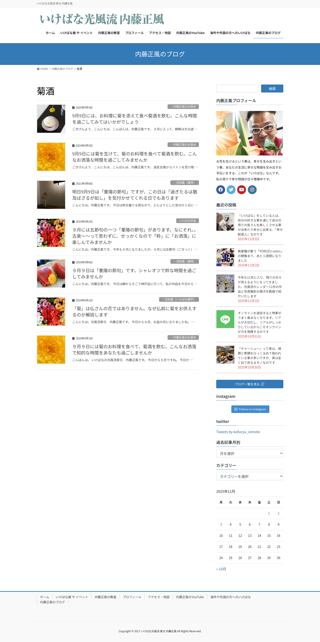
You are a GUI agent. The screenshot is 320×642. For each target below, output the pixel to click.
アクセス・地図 (159, 597)
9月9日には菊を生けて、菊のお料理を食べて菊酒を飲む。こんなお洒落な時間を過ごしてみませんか (134, 156)
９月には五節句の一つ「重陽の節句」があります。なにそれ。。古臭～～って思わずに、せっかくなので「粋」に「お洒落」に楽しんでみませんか (135, 235)
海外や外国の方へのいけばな (230, 597)
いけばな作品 (187, 220)
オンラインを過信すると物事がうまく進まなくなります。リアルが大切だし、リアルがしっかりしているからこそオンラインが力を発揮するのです (259, 322)
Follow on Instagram (250, 409)
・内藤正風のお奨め (183, 106)
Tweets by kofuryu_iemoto (238, 431)
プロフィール (132, 597)
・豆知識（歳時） (184, 182)
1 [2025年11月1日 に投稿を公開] (269, 513)
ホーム (44, 597)
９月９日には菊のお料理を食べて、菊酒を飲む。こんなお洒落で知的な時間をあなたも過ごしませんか (134, 349)
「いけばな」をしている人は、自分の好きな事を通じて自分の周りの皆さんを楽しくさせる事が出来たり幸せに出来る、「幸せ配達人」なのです (260, 224)
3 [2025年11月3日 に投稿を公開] (221, 524)
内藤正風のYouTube (190, 597)
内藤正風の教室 (105, 597)
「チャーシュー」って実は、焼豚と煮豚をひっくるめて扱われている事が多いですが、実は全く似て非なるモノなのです (259, 355)
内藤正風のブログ (52, 602)
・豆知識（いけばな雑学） (179, 299)
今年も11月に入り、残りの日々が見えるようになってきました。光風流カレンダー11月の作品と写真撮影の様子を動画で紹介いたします (260, 286)
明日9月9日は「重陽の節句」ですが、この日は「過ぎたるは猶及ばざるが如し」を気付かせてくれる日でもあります (134, 194)
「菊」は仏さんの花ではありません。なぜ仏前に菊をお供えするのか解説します (134, 311)
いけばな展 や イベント (72, 597)
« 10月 (221, 569)
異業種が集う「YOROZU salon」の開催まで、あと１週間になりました (260, 256)
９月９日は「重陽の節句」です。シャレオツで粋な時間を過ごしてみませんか (134, 273)
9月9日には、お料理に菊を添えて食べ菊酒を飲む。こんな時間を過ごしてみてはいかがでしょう (134, 118)
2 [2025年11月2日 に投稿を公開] (279, 513)
